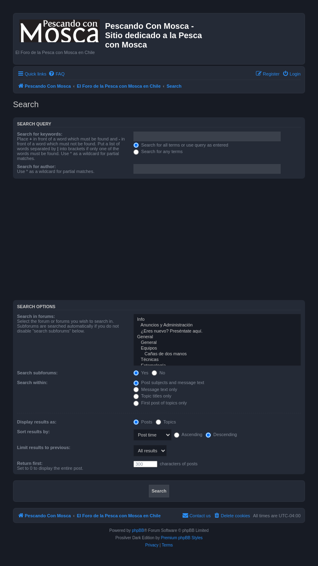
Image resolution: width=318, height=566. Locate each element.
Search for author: (36, 166)
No (158, 372)
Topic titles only (152, 395)
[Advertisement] (165, 241)
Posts (143, 421)
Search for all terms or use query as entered (180, 145)
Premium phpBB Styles (182, 538)
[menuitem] (56, 74)
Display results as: (36, 421)
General (217, 337)
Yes (140, 372)
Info (217, 319)
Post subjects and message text (168, 382)
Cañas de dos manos (217, 354)
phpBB (138, 530)
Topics (166, 421)
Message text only (155, 389)
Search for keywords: (39, 134)
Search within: (32, 382)
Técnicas (217, 360)
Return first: (30, 463)
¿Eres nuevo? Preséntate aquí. (217, 331)
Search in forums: (36, 316)
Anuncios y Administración (217, 325)
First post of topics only (160, 402)
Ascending (188, 434)
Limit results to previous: (43, 447)
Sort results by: (33, 431)
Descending (221, 434)
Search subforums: (37, 372)
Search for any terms (158, 151)
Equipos (217, 348)
